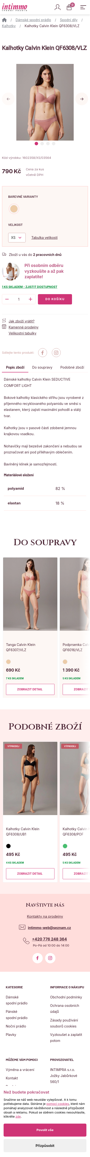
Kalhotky (9, 26)
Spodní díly (69, 20)
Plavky (11, 1035)
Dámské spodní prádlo (33, 20)
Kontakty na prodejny (45, 916)
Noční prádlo (16, 1026)
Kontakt (12, 1078)
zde (18, 1116)
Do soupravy (42, 367)
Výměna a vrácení (20, 1070)
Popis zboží (15, 367)
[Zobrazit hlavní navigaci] (83, 7)
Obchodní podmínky (66, 997)
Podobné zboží (72, 367)
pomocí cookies (57, 1104)
